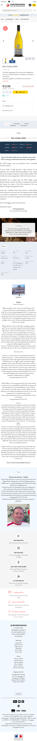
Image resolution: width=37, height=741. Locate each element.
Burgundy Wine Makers (18, 682)
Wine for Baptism (18, 664)
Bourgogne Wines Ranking (18, 674)
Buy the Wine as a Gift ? (18, 110)
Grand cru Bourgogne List (18, 676)
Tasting (7, 124)
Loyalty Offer (18, 643)
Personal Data (18, 652)
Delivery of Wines (18, 658)
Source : (9, 462)
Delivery (18, 101)
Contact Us (18, 694)
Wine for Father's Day (18, 668)
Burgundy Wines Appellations (18, 680)
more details (5, 81)
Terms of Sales (18, 650)
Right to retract (18, 646)
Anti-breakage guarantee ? (18, 106)
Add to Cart (20, 92)
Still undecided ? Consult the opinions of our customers (18, 616)
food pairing (16, 124)
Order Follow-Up (18, 645)
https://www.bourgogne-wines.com (21, 462)
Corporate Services (18, 660)
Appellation (13, 125)
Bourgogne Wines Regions (18, 678)
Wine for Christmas (18, 666)
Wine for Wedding (18, 662)
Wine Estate (24, 125)
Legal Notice (19, 648)
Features (27, 124)
